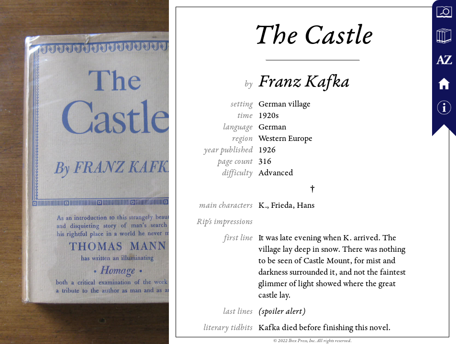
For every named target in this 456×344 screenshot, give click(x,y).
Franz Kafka (303, 82)
